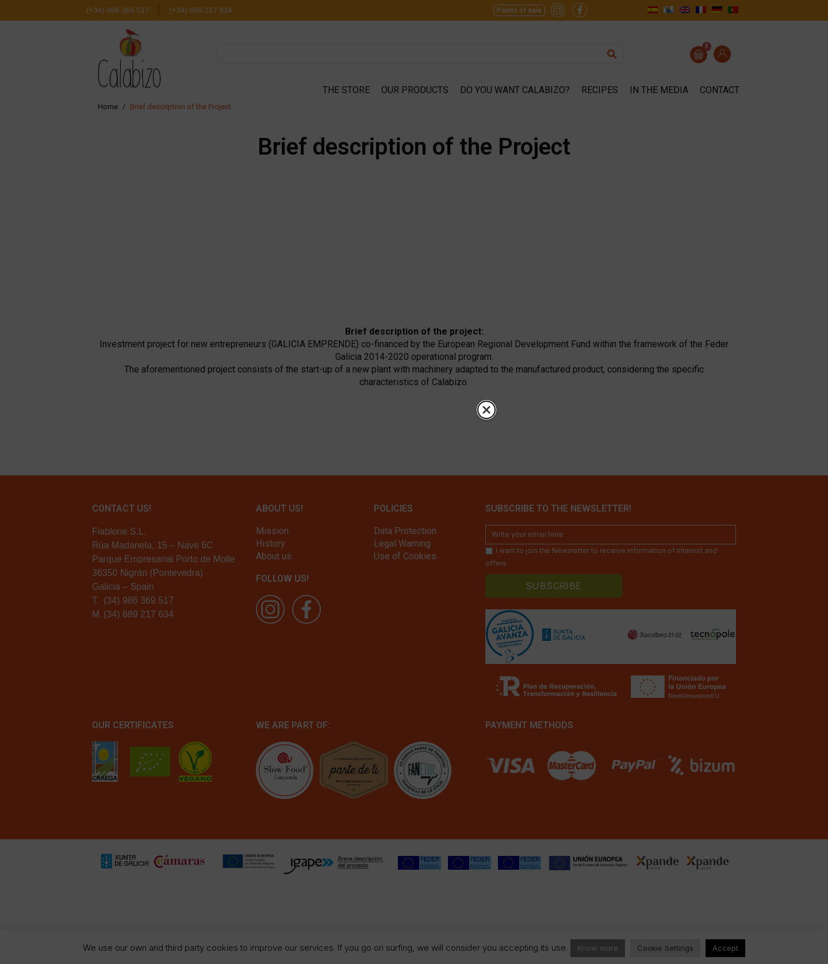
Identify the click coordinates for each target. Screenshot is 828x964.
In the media (659, 90)
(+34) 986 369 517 (117, 10)
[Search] (611, 54)
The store (346, 90)
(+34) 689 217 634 (200, 10)
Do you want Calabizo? (515, 90)
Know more (597, 948)
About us (274, 556)
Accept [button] (725, 948)
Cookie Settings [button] (665, 948)
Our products (414, 90)
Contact (719, 90)
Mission (272, 530)
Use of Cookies (405, 556)
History (270, 543)
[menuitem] (653, 9)
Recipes (599, 90)
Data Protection (405, 530)
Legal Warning (402, 543)
